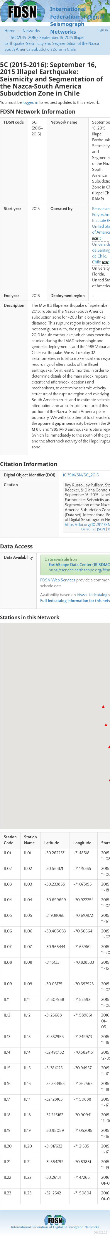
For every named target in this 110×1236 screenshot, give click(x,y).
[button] (103, 706)
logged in (30, 102)
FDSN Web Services (57, 580)
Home (9, 31)
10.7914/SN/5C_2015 (81, 475)
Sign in (102, 30)
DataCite (87, 529)
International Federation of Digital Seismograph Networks (55, 1227)
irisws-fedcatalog (92, 595)
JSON (101, 529)
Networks (31, 31)
